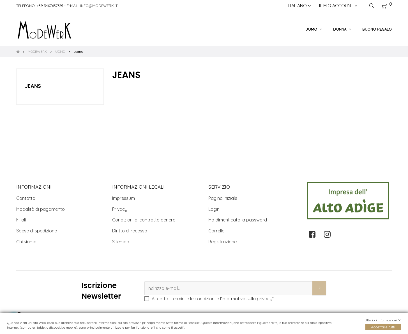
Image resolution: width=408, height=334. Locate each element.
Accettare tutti (383, 327)
